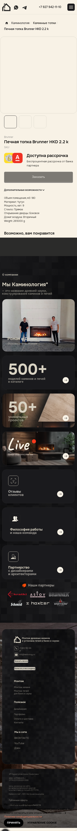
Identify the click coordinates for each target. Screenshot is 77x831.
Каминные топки (44, 23)
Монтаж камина (22, 687)
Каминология (16, 23)
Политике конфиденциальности (23, 816)
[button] (25, 668)
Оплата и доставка (23, 719)
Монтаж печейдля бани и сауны (23, 692)
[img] (38, 448)
